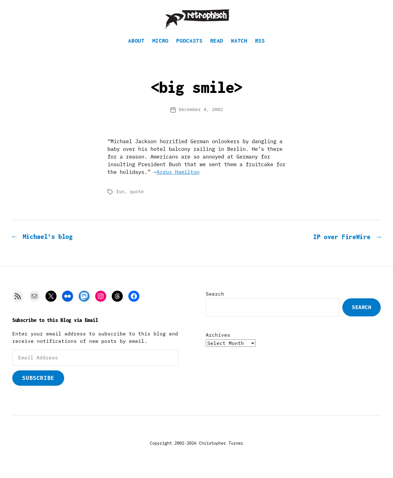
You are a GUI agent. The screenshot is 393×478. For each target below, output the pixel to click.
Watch (239, 47)
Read (217, 47)
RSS (260, 47)
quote (137, 199)
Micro (160, 47)
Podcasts (189, 47)
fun (120, 199)
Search (215, 301)
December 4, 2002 (201, 117)
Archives (218, 342)
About (136, 47)
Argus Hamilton (178, 179)
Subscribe (38, 384)
